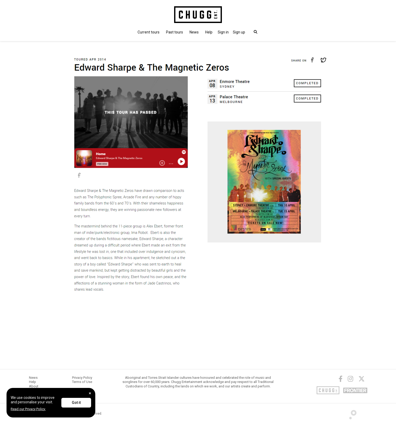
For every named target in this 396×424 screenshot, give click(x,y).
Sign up (239, 32)
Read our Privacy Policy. (28, 409)
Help (208, 32)
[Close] (90, 393)
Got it (76, 402)
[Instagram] (350, 379)
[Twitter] (361, 379)
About (33, 386)
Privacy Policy (82, 378)
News (194, 32)
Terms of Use (82, 382)
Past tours (174, 32)
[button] (223, 32)
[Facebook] (340, 379)
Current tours (148, 32)
